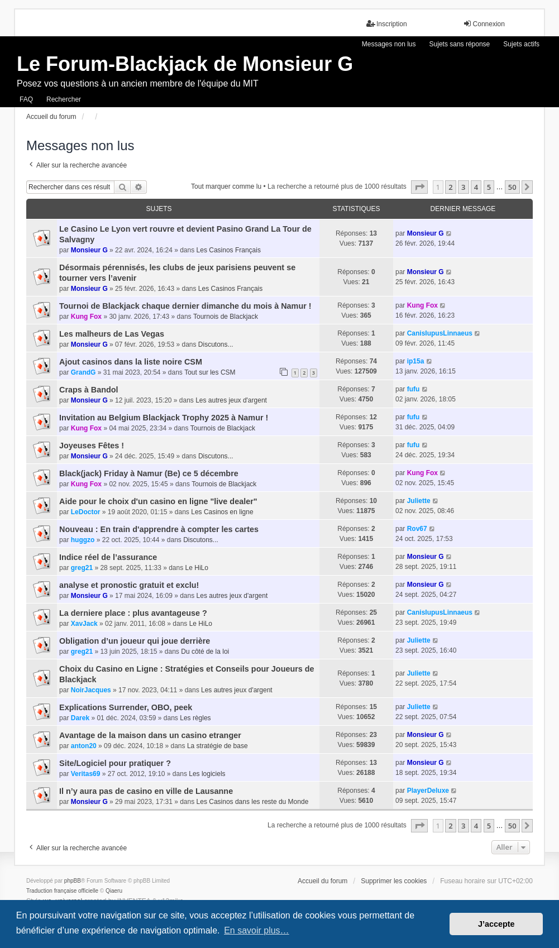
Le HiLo (196, 568)
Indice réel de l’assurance (108, 557)
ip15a (415, 361)
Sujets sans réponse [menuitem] (459, 44)
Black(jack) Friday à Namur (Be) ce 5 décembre (148, 473)
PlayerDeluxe (428, 790)
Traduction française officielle (62, 891)
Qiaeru (114, 891)
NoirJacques (91, 690)
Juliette (419, 501)
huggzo (83, 540)
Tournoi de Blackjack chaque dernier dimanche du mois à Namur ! (185, 305)
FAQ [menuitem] (26, 99)
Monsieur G (89, 250)
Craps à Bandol (88, 389)
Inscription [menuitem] (386, 24)
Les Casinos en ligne (222, 512)
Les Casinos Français (229, 250)
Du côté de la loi (205, 651)
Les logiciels (207, 774)
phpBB (72, 881)
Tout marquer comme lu (226, 186)
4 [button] (476, 187)
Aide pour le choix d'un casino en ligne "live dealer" (158, 501)
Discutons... (215, 344)
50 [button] (512, 187)
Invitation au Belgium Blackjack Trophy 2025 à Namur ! (163, 417)
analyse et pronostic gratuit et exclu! (129, 585)
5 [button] (489, 187)
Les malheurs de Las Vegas (111, 333)
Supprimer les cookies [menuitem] (394, 881)
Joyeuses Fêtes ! (91, 445)
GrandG (83, 372)
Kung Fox (86, 316)
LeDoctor (86, 512)
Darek (80, 718)
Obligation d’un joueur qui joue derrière (134, 640)
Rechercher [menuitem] (63, 99)
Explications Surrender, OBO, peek (125, 707)
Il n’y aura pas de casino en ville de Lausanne (146, 791)
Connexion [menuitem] (484, 24)
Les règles (195, 718)
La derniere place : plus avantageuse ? (133, 613)
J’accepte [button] (496, 924)
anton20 (84, 746)
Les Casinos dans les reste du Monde (253, 802)
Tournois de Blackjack (225, 316)
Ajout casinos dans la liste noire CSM (130, 361)
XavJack (84, 624)
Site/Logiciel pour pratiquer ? (115, 763)
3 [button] (463, 187)
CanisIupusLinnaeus (439, 333)
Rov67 (417, 529)
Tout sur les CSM (209, 372)
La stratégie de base (217, 746)
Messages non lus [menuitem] (389, 44)
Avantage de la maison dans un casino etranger (150, 735)
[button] (419, 187)
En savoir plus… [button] (256, 930)
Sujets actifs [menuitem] (521, 44)
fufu (413, 389)
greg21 (82, 568)
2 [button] (450, 187)
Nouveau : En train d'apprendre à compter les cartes (159, 529)
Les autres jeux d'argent (231, 400)
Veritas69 (86, 774)
